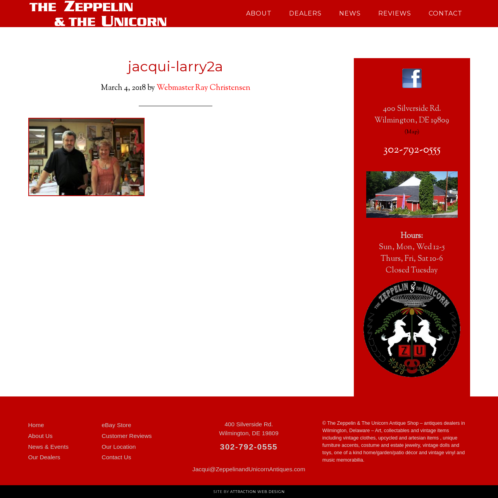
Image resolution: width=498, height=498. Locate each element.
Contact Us (116, 457)
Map (412, 132)
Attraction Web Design (257, 491)
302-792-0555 (412, 150)
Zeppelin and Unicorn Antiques (98, 13)
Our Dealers (44, 457)
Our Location (119, 446)
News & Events (48, 446)
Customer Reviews (127, 436)
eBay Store (116, 425)
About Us (40, 436)
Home (36, 425)
